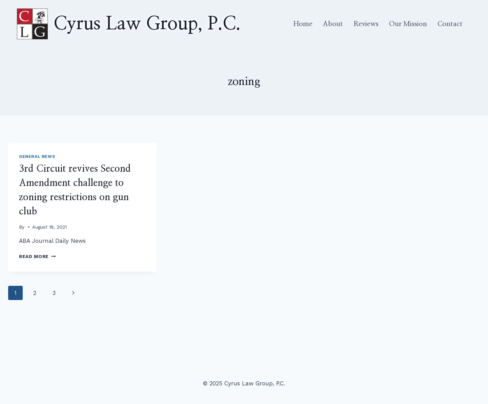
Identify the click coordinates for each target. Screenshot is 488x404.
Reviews (366, 24)
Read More (37, 256)
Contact (450, 24)
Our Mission (408, 24)
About (333, 24)
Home (302, 24)
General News (37, 156)
